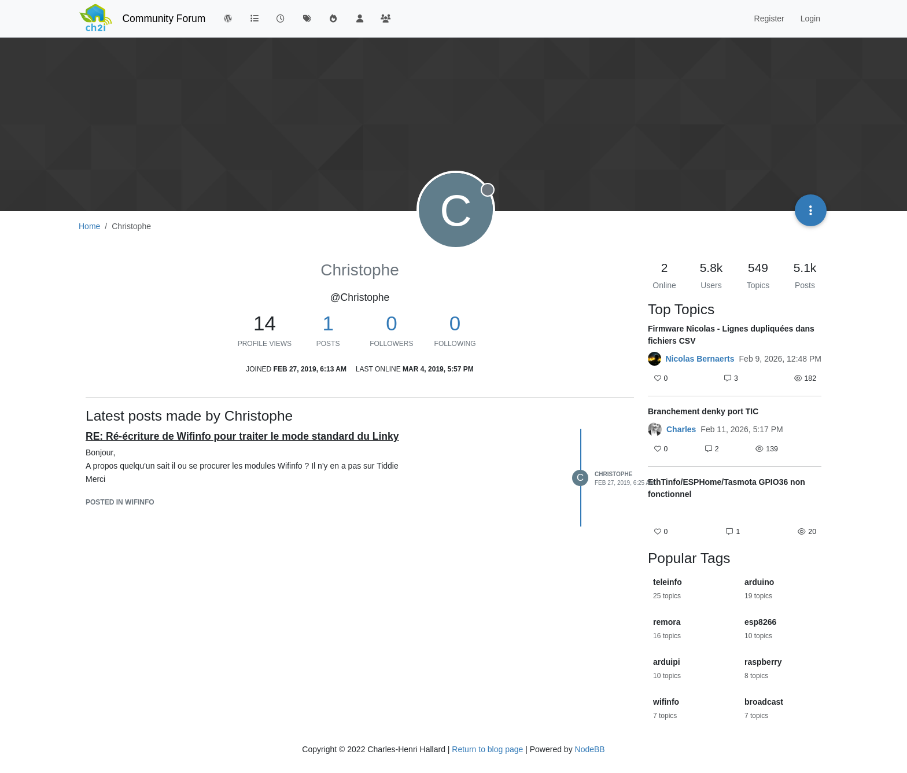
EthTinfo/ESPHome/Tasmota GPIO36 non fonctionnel (726, 488)
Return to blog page (487, 749)
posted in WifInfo (120, 502)
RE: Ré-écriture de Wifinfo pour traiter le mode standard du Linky (242, 436)
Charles (681, 429)
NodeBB (590, 749)
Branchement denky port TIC (703, 411)
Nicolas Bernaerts (700, 359)
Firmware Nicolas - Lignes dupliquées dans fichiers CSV (731, 334)
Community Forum (163, 18)
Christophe (613, 474)
